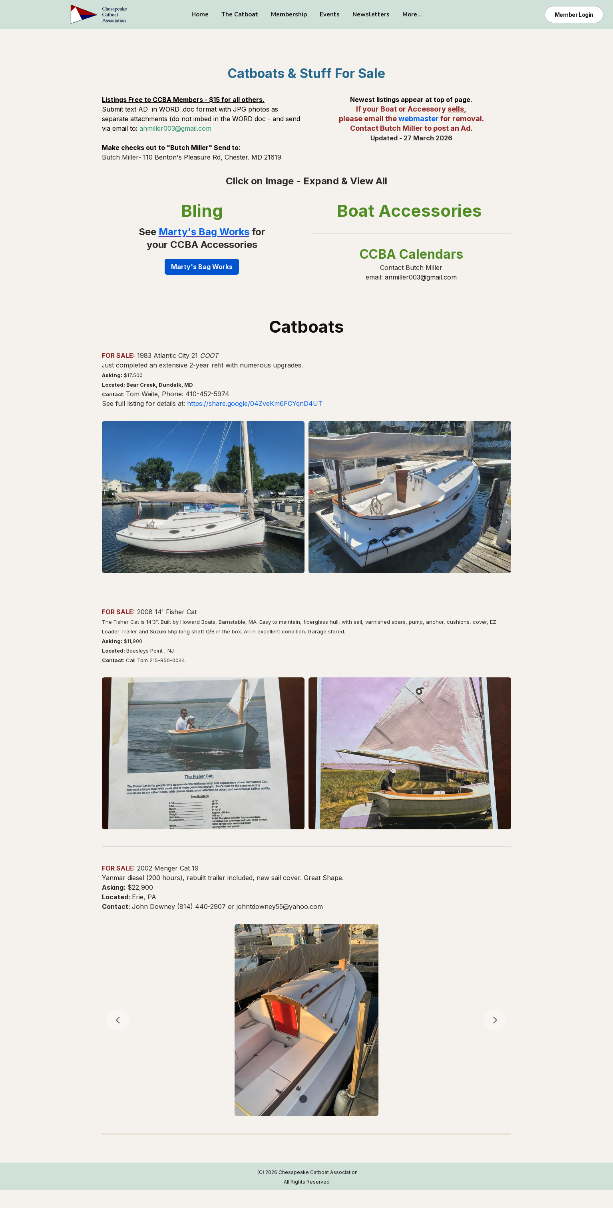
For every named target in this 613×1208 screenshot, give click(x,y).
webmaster (418, 118)
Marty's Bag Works (204, 232)
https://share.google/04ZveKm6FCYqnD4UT (254, 403)
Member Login (574, 14)
